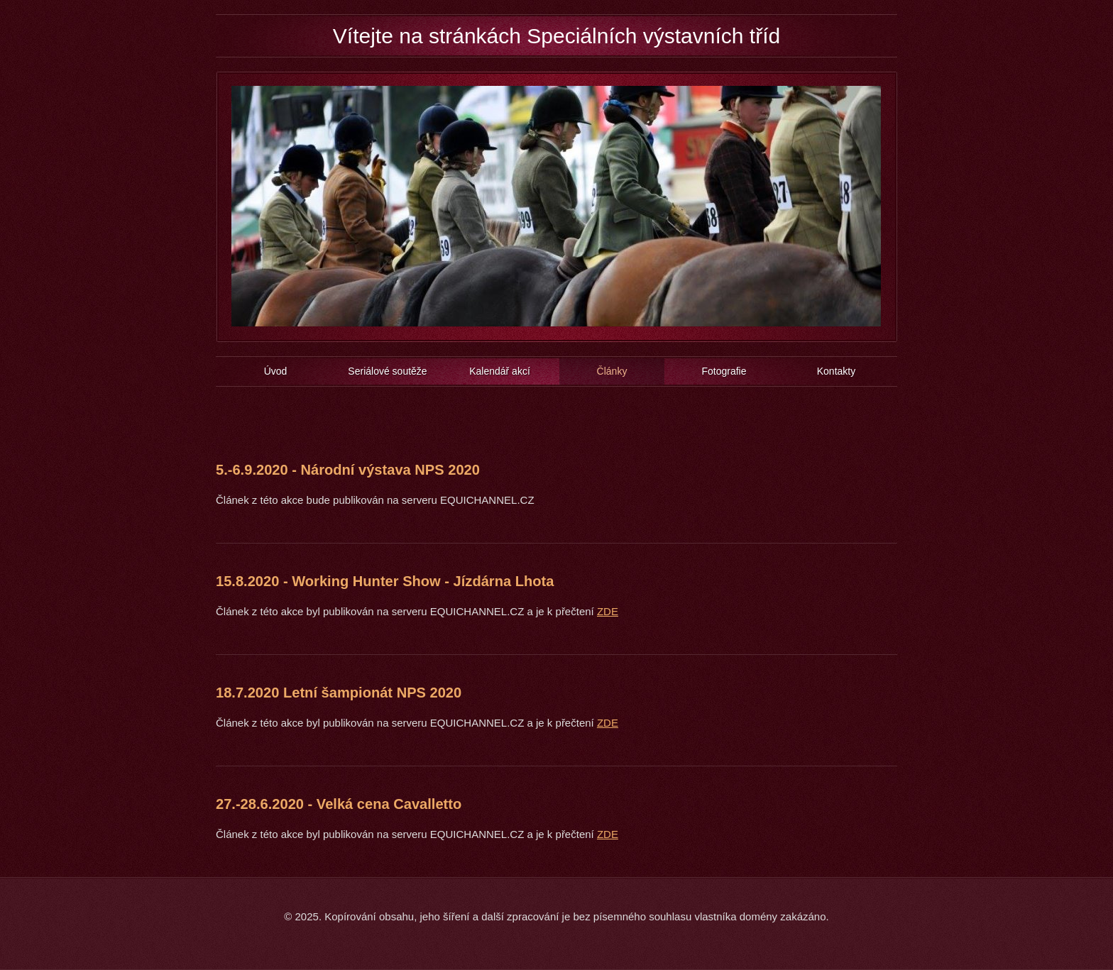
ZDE (607, 611)
